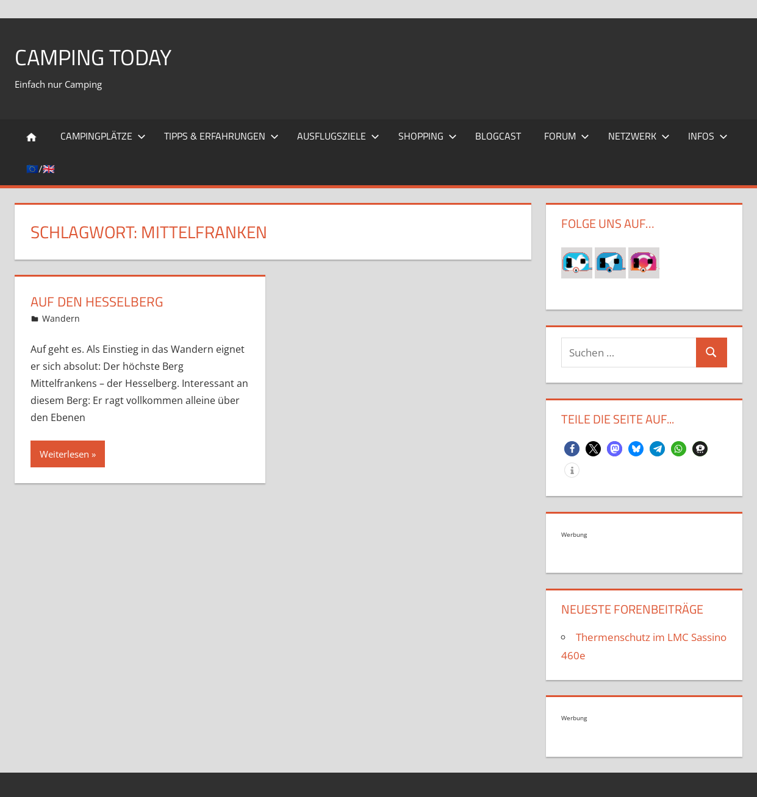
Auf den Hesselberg (96, 301)
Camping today (93, 57)
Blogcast (498, 136)
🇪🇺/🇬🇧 (40, 168)
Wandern (61, 318)
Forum (566, 136)
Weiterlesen (64, 454)
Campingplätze (103, 136)
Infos (708, 136)
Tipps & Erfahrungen (221, 136)
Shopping (427, 136)
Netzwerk (639, 136)
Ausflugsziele (338, 136)
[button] (571, 448)
